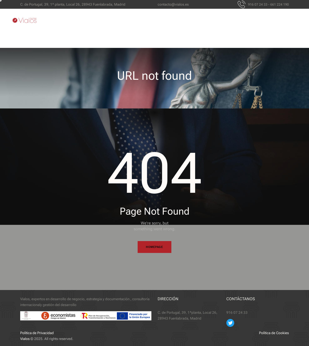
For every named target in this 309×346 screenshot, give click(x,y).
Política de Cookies (274, 333)
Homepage (154, 247)
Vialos (25, 339)
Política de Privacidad (37, 333)
